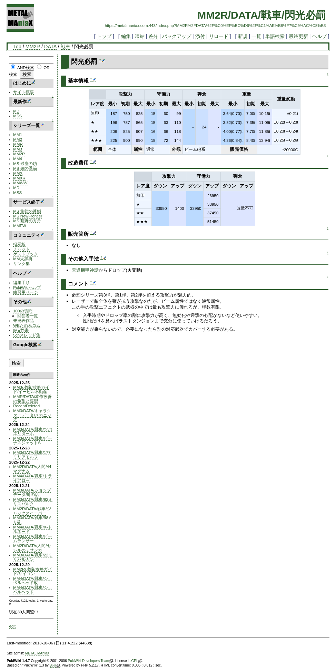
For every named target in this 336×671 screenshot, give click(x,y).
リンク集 (21, 263)
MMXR (19, 178)
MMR (18, 144)
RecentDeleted (26, 405)
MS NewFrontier (27, 216)
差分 (153, 36)
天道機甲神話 (85, 270)
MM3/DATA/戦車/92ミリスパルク (32, 501)
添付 (200, 36)
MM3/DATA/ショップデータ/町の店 (32, 492)
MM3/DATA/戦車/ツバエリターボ (32, 431)
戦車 (65, 46)
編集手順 (21, 282)
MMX (17, 173)
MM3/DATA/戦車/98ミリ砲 (32, 519)
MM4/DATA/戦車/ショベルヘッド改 (32, 580)
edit (12, 626)
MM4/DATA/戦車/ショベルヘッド (32, 589)
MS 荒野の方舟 (27, 220)
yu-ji (55, 665)
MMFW (19, 225)
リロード (218, 36)
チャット (21, 249)
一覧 (256, 36)
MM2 (17, 139)
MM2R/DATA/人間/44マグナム (32, 468)
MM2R (33, 46)
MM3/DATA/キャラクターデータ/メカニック (32, 415)
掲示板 (19, 244)
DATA (50, 46)
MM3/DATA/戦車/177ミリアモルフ (31, 454)
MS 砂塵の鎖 (25, 163)
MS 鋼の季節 (25, 168)
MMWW (20, 183)
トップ (104, 36)
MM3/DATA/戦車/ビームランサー (32, 538)
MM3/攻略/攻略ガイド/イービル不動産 (31, 389)
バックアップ (176, 36)
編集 (126, 36)
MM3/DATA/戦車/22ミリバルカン (32, 557)
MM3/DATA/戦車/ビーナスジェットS (32, 440)
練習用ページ (25, 292)
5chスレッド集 (26, 335)
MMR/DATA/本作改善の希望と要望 (32, 398)
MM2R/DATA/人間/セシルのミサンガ (32, 547)
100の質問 (22, 311)
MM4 (17, 158)
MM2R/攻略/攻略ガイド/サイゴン (32, 571)
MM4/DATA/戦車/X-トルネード (32, 529)
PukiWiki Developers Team (90, 661)
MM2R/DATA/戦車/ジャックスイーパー (32, 510)
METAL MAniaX (37, 653)
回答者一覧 (27, 315)
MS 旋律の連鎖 (27, 211)
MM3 (17, 149)
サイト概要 (23, 92)
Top (17, 46)
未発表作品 (23, 320)
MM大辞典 (22, 258)
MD (16, 111)
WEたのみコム (26, 325)
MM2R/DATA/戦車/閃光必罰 (261, 15)
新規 (243, 36)
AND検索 (25, 67)
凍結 (140, 36)
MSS (17, 116)
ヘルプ (319, 36)
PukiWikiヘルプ (27, 287)
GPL (136, 661)
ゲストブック (25, 254)
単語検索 (275, 36)
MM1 (17, 134)
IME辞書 (21, 330)
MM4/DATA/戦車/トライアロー (32, 478)
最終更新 (298, 36)
